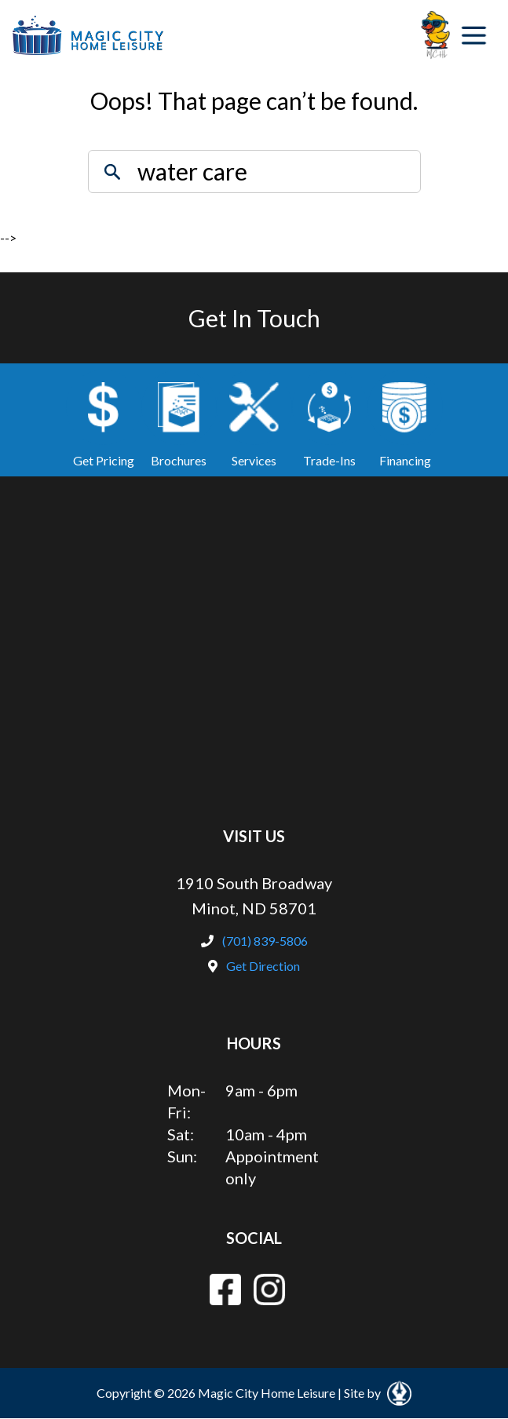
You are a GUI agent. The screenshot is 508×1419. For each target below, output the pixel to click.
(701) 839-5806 (254, 940)
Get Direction (254, 965)
